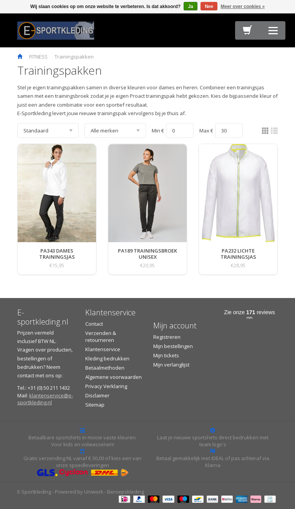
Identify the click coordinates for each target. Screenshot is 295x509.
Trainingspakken (74, 56)
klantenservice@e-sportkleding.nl (45, 399)
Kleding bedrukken (107, 358)
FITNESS (38, 56)
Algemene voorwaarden (113, 376)
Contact (94, 323)
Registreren (167, 336)
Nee (209, 6)
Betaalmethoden (104, 367)
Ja (190, 6)
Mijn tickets (166, 355)
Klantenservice (102, 349)
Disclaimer (97, 395)
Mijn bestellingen (173, 346)
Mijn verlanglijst (171, 364)
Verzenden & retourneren (100, 336)
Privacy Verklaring (106, 386)
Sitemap (94, 404)
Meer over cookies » (243, 6)
